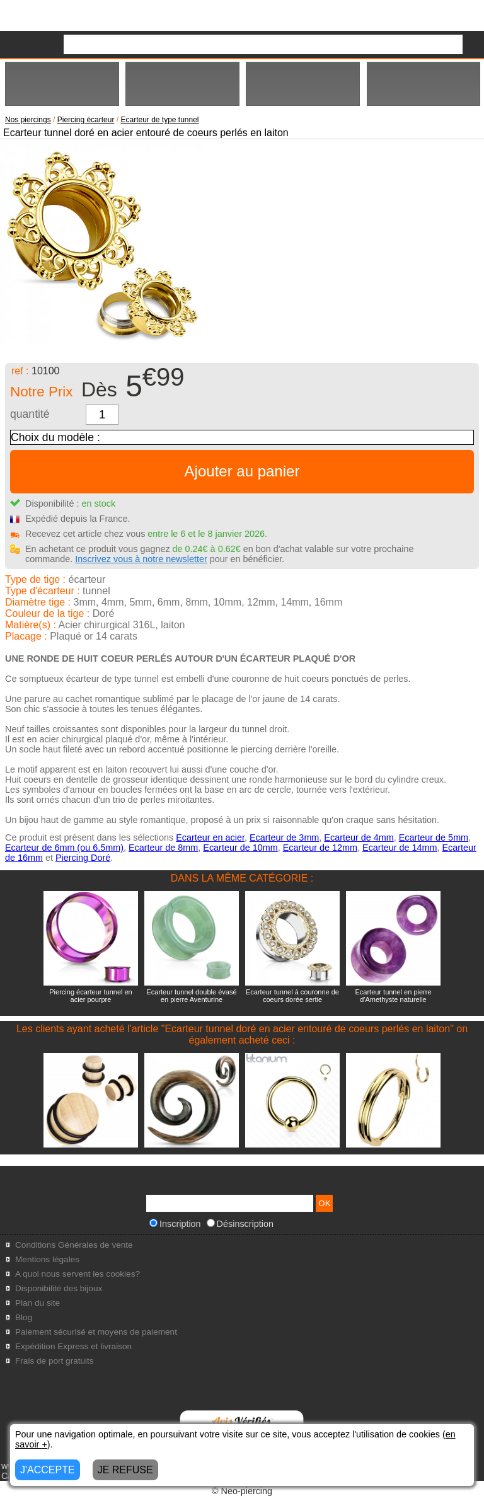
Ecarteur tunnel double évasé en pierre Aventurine (191, 995)
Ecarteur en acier (210, 837)
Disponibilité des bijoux (58, 1288)
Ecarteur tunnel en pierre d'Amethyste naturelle (393, 995)
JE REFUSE (125, 1469)
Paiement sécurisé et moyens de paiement (96, 1332)
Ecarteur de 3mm (284, 837)
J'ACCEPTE (47, 1469)
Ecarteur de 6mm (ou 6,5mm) (64, 848)
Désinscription (240, 1224)
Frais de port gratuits (54, 1361)
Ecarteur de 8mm (163, 848)
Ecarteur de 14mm (399, 848)
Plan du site (37, 1303)
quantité (30, 414)
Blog (23, 1317)
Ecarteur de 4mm (358, 837)
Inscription (175, 1224)
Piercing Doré (82, 858)
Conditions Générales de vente (74, 1245)
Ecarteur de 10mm (240, 848)
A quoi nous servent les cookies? (77, 1274)
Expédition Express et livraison (73, 1346)
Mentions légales (47, 1259)
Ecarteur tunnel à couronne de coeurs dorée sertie (292, 995)
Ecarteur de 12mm (320, 848)
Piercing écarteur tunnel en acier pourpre (90, 995)
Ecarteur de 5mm (433, 837)
